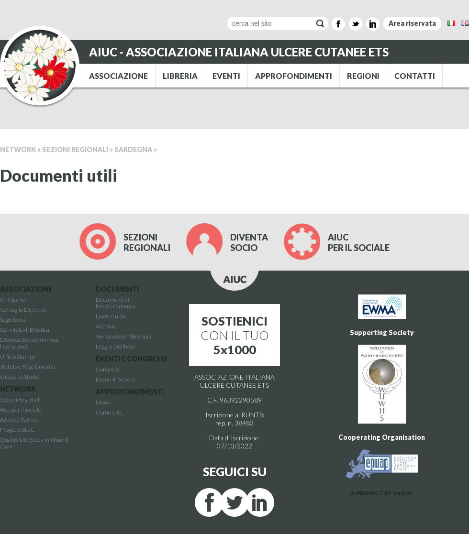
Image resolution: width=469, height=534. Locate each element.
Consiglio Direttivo (23, 309)
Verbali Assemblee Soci (123, 336)
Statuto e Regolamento (27, 366)
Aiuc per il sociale (20, 409)
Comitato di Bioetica (24, 329)
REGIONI (363, 75)
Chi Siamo (12, 299)
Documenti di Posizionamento (115, 303)
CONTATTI (414, 75)
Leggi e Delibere (115, 346)
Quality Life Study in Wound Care (34, 443)
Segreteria (12, 319)
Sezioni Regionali (75, 149)
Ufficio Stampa (17, 356)
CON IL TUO (235, 335)
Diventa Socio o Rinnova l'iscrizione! (29, 343)
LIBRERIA (180, 75)
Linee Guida (110, 316)
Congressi (108, 369)
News (103, 402)
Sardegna (133, 149)
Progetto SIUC (17, 429)
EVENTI (226, 75)
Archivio (106, 326)
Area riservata (412, 23)
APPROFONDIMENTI (293, 75)
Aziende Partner (20, 419)
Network (18, 149)
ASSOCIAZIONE (118, 75)
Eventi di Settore (115, 379)
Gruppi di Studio (19, 376)
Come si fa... (110, 412)
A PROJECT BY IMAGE (382, 493)
